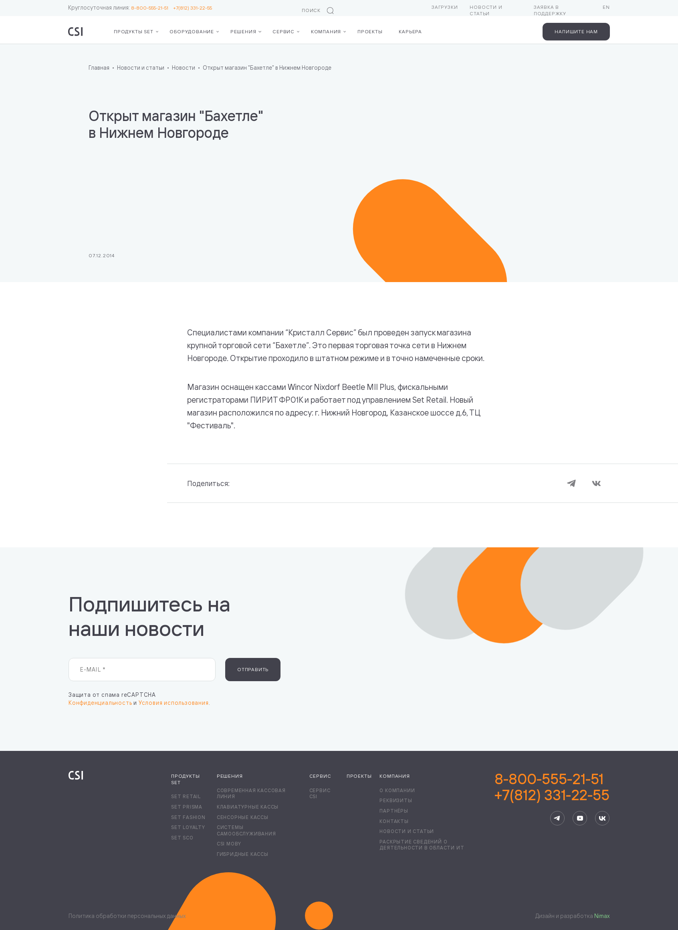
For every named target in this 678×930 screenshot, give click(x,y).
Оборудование (192, 31)
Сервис (283, 31)
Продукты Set (133, 31)
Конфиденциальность (100, 702)
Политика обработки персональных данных (127, 915)
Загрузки (445, 7)
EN (606, 7)
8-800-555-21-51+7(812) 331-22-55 (551, 787)
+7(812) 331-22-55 (192, 8)
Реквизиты (395, 800)
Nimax (601, 915)
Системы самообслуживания (246, 830)
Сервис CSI (320, 793)
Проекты (370, 31)
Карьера (410, 31)
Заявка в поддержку (550, 10)
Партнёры (393, 811)
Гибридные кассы (242, 854)
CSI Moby (229, 844)
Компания (326, 31)
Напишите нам (576, 31)
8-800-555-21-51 (152, 8)
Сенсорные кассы (242, 817)
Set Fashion (188, 817)
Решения (243, 31)
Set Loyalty (188, 827)
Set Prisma (186, 807)
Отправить (252, 669)
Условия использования (174, 702)
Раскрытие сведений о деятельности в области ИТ (421, 845)
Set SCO (182, 838)
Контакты (393, 821)
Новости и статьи (486, 10)
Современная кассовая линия (251, 793)
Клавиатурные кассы (247, 807)
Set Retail (186, 796)
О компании (397, 790)
